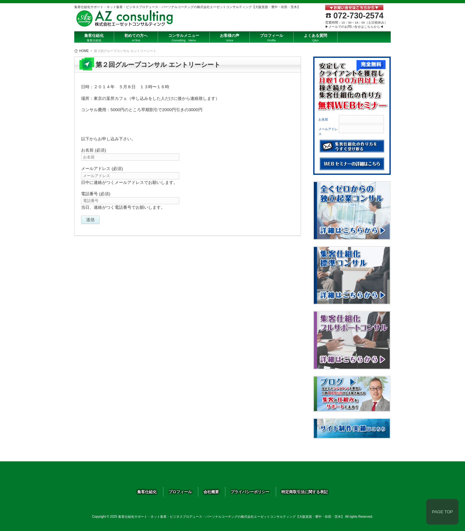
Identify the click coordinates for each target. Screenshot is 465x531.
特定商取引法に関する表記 (304, 492)
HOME (84, 51)
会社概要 (211, 492)
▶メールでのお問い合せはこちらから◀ (354, 26)
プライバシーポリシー (250, 492)
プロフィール (180, 492)
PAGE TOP (442, 511)
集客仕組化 (147, 492)
